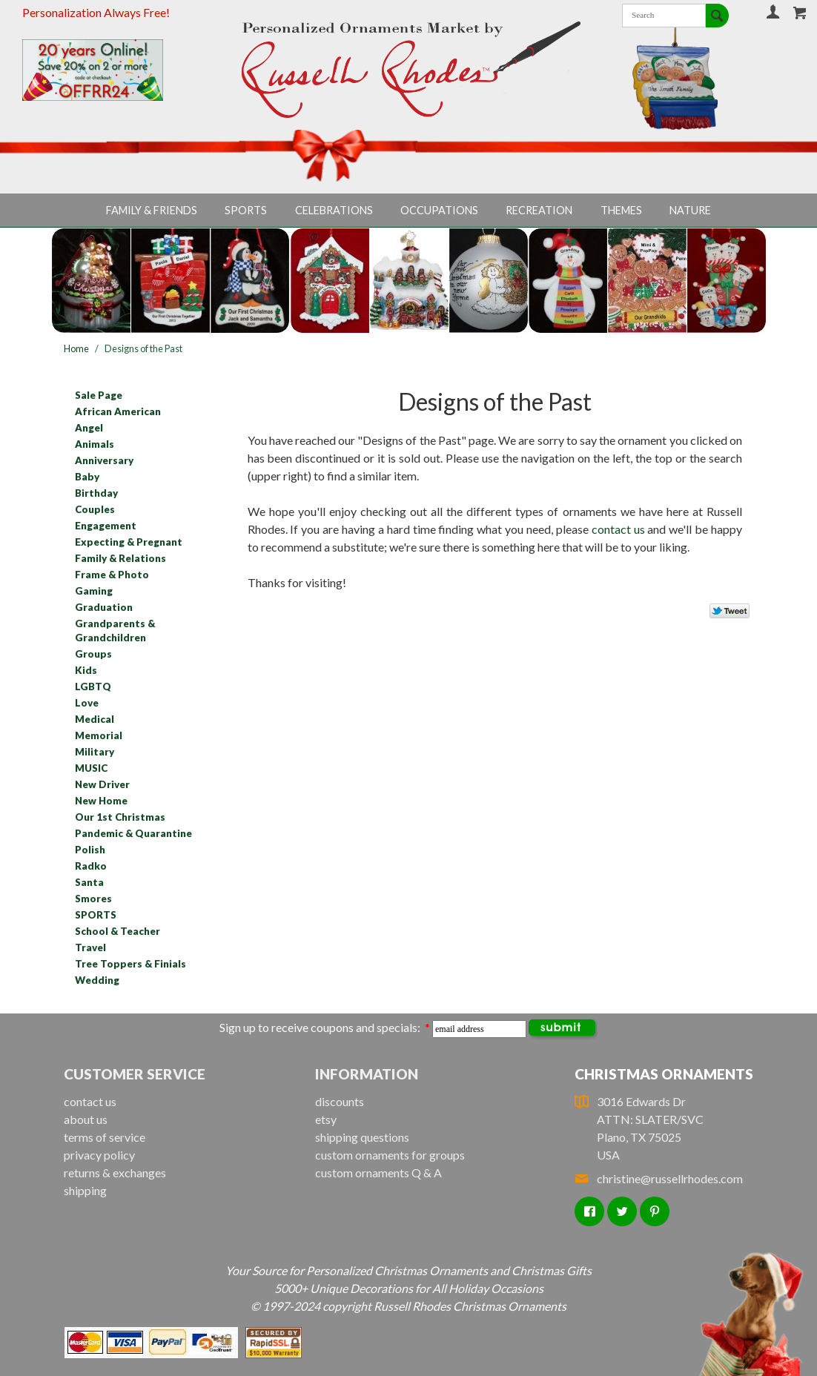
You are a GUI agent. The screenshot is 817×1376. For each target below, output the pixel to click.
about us (86, 1119)
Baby (87, 477)
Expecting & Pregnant (128, 542)
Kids (86, 670)
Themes (621, 210)
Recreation (539, 210)
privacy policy (99, 1155)
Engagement (105, 526)
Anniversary (104, 460)
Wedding (97, 980)
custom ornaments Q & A (378, 1172)
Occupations (439, 210)
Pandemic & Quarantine (133, 833)
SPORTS (95, 915)
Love (87, 703)
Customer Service (134, 1073)
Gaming (94, 591)
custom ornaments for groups (390, 1155)
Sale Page (98, 395)
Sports (246, 210)
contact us (618, 529)
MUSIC (91, 768)
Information (366, 1073)
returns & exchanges (115, 1172)
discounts (339, 1101)
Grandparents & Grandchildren (115, 631)
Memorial (98, 735)
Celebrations (334, 210)
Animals (94, 444)
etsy (326, 1119)
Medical (94, 719)
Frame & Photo (112, 574)
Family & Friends (151, 210)
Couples (95, 509)
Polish (90, 850)
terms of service (104, 1137)
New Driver (102, 784)
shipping (85, 1190)
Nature (690, 210)
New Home (101, 801)
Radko (91, 866)
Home (76, 348)
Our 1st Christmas (120, 817)
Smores (93, 898)
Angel (89, 428)
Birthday (96, 493)
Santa (89, 882)
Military (94, 752)
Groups (93, 654)
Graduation (104, 607)
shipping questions (362, 1137)
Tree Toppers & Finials (130, 964)
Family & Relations (120, 558)
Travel (90, 947)
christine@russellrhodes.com (659, 1178)
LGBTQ (93, 686)
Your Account (773, 11)
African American (118, 411)
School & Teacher (117, 931)
